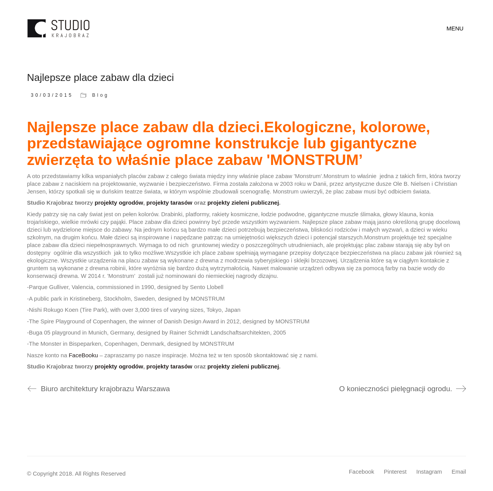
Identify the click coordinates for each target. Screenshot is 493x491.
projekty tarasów (169, 202)
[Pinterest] (395, 472)
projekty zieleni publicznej (243, 202)
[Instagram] (429, 472)
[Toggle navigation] (456, 28)
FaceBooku (83, 355)
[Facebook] (361, 472)
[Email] (458, 472)
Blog (100, 95)
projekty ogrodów (119, 202)
